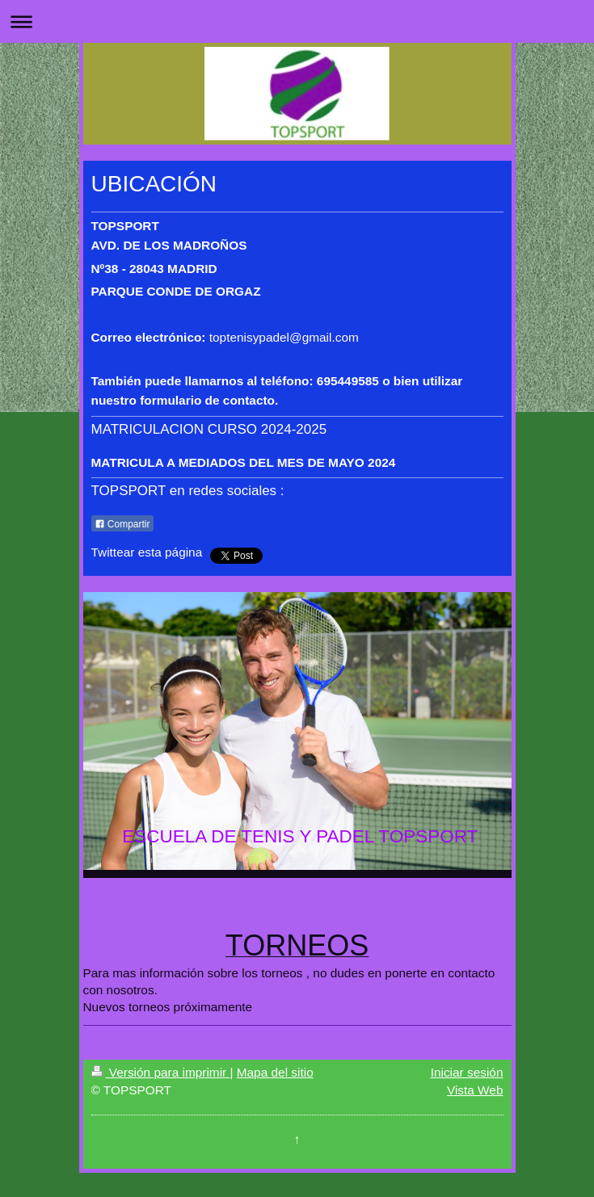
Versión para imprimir (160, 1072)
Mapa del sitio (275, 1072)
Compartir (122, 524)
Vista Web (475, 1090)
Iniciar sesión (467, 1072)
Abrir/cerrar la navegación (297, 21)
